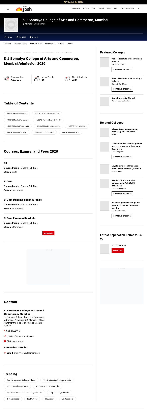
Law (93, 8)
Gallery (61, 44)
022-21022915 (13, 331)
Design (101, 8)
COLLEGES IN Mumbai (30, 52)
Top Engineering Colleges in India (57, 380)
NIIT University (119, 245)
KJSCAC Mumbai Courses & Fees (47, 114)
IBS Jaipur (49, 399)
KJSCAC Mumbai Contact (44, 132)
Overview (7, 44)
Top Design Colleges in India (47, 386)
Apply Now (117, 250)
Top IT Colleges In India (59, 392)
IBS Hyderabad (13, 399)
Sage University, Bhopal (123, 98)
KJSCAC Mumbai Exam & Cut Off (48, 120)
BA (5, 163)
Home (5, 52)
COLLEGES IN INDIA (15, 52)
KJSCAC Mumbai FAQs (70, 132)
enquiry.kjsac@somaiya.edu (27, 353)
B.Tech (86, 8)
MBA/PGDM (76, 8)
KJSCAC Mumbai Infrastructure (48, 126)
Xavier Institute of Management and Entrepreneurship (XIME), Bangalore (127, 146)
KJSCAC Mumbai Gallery (77, 126)
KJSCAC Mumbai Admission (17, 120)
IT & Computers (127, 8)
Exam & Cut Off (36, 44)
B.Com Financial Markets (19, 218)
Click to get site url (15, 341)
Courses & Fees (20, 44)
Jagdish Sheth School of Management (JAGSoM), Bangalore (124, 183)
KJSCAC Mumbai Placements (18, 126)
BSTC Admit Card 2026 (73, 2)
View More (48, 233)
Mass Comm (112, 8)
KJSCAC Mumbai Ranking (16, 132)
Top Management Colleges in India (21, 380)
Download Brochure (122, 69)
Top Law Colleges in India (17, 386)
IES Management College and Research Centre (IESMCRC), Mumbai (126, 205)
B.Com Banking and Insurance (23, 199)
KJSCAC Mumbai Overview (17, 114)
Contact (70, 44)
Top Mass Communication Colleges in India (24, 392)
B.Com (8, 181)
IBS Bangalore (67, 399)
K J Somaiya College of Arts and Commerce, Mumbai (56, 52)
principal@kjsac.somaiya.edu (20, 336)
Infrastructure (50, 44)
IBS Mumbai (32, 399)
